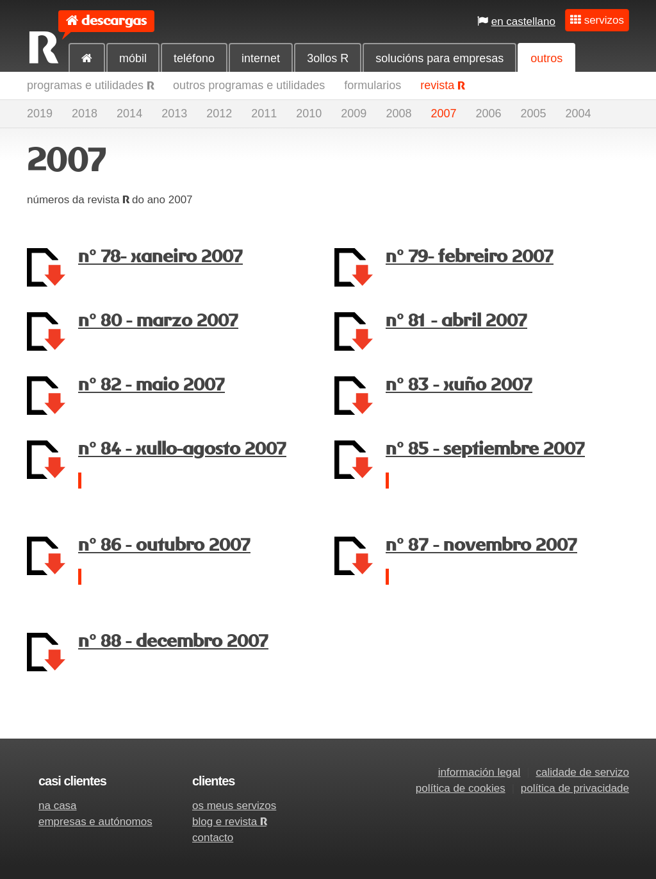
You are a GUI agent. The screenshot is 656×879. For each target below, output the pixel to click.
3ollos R (327, 58)
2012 (219, 113)
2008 (398, 113)
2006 (488, 113)
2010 (309, 113)
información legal (479, 772)
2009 (353, 113)
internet (261, 58)
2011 (264, 113)
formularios (372, 85)
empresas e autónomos (95, 822)
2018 (84, 113)
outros (546, 58)
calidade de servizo (582, 772)
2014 (129, 113)
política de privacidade (575, 788)
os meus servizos (234, 805)
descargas (114, 21)
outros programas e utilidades (249, 85)
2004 (578, 113)
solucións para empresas (439, 58)
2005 (533, 113)
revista (442, 85)
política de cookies (460, 788)
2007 (443, 113)
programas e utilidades (90, 85)
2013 (174, 113)
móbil (133, 58)
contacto (212, 838)
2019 (40, 113)
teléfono (194, 58)
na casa (57, 805)
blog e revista (229, 822)
